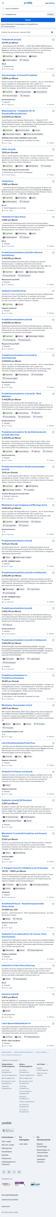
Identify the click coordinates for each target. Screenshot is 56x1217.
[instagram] (9, 1172)
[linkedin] (19, 1172)
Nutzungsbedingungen (10, 1195)
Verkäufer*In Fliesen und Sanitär (17, 772)
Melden (50, 69)
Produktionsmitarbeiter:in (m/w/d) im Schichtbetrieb (19, 356)
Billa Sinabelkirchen (8, 1078)
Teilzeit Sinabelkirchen (9, 1075)
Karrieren (5, 1155)
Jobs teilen (23, 1144)
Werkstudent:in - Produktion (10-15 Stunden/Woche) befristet (18, 112)
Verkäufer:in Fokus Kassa (14, 217)
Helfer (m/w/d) (8, 149)
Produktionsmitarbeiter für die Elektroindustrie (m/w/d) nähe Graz (24, 433)
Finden (28, 20)
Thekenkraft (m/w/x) (11, 39)
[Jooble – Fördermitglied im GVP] (35, 1184)
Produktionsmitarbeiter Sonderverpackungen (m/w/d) (23, 467)
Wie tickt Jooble (8, 1145)
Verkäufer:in (7, 181)
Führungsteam (7, 1148)
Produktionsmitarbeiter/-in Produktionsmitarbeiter (14, 676)
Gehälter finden (42, 1156)
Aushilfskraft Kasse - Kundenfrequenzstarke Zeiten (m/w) (23, 905)
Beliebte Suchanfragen (11, 1060)
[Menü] (3, 3)
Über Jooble (6, 1141)
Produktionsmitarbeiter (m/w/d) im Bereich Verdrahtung (22, 253)
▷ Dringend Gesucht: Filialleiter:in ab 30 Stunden (25, 868)
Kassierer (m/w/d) (10, 994)
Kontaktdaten (7, 1152)
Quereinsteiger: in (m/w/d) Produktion (19, 75)
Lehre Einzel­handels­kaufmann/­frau (18, 743)
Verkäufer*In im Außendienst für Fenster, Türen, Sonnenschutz (24, 935)
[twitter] (14, 1172)
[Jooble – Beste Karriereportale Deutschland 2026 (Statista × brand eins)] (20, 1184)
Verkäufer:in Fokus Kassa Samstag (18, 965)
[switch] (52, 32)
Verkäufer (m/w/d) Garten (14, 291)
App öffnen (50, 3)
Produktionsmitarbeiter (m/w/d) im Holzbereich (24, 572)
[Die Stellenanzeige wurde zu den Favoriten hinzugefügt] (53, 40)
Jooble (15, 1212)
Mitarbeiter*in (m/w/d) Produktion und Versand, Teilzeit (24, 834)
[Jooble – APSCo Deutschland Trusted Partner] (6, 1184)
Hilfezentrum (6, 1158)
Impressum (6, 1206)
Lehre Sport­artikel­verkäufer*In (16, 1023)
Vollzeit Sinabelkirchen (26, 1101)
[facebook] (4, 1172)
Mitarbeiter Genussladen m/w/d (17, 705)
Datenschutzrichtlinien (10, 1200)
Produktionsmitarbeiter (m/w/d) (17, 319)
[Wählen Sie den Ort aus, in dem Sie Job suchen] (28, 14)
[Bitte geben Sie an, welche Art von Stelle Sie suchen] (28, 8)
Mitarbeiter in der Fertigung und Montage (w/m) (24, 505)
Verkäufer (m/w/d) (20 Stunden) (17, 800)
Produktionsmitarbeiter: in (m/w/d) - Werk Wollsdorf (21, 394)
